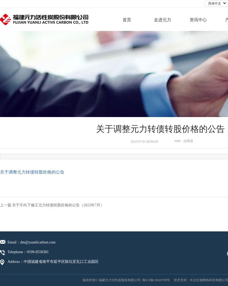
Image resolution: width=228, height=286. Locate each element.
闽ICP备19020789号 (156, 280)
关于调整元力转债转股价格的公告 (32, 172)
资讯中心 (198, 19)
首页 (127, 19)
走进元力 (162, 19)
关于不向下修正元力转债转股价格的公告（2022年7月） (58, 205)
